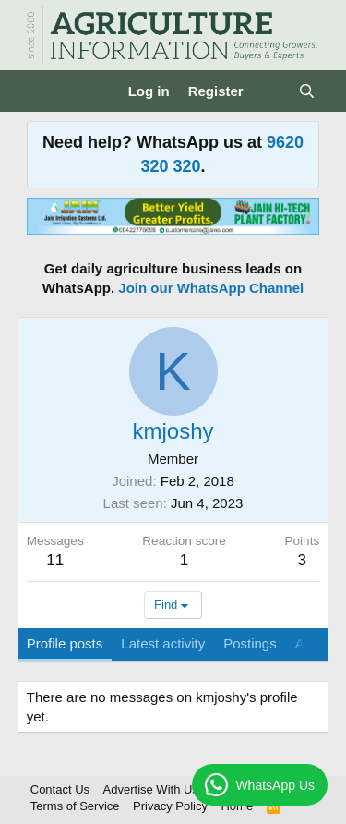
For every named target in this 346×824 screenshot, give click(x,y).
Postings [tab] (250, 643)
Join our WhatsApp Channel (211, 288)
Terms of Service (75, 806)
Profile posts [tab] (65, 643)
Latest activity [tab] (163, 643)
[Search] (307, 91)
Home (237, 806)
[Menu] (43, 91)
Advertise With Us (150, 789)
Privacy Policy (170, 806)
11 (55, 560)
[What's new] (271, 91)
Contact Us (59, 789)
